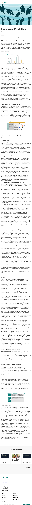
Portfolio (4, 497)
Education (15, 497)
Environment (16, 499)
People (3, 495)
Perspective (4, 499)
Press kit (4, 501)
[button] (30, 2)
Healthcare (15, 495)
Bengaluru (5, 482)
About (3, 493)
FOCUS (14, 493)
